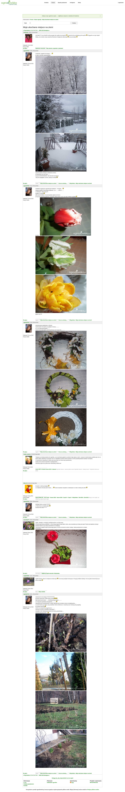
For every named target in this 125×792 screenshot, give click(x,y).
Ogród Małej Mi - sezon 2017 (42, 497)
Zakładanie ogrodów (52, 782)
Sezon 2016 (53, 497)
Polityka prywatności (29, 784)
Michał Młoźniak (94, 782)
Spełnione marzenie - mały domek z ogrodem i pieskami (49, 48)
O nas (25, 782)
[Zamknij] (100, 16)
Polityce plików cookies (93, 789)
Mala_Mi (26, 483)
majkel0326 (26, 575)
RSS (72, 782)
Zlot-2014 (81, 497)
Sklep (79, 2)
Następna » (47, 30)
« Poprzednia (26, 30)
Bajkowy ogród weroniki (48, 573)
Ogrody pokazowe (62, 2)
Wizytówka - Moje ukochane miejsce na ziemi (81, 183)
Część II (65, 497)
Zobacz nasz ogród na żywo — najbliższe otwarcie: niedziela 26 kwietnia (60, 16)
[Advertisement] (62, 9)
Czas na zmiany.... (63, 183)
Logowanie (120, 2)
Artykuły (46, 2)
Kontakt (25, 785)
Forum (53, 2)
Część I (70, 497)
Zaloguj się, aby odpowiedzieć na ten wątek (62, 778)
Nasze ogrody (37, 19)
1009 (40, 30)
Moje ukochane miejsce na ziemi (50, 19)
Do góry (25, 48)
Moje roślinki (42, 591)
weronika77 (26, 519)
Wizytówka (75, 497)
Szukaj (74, 23)
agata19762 (26, 50)
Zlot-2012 (86, 497)
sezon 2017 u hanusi (40, 469)
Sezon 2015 (60, 497)
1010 (42, 30)
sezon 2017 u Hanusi (51, 469)
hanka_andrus (27, 454)
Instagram (72, 2)
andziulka (26, 32)
